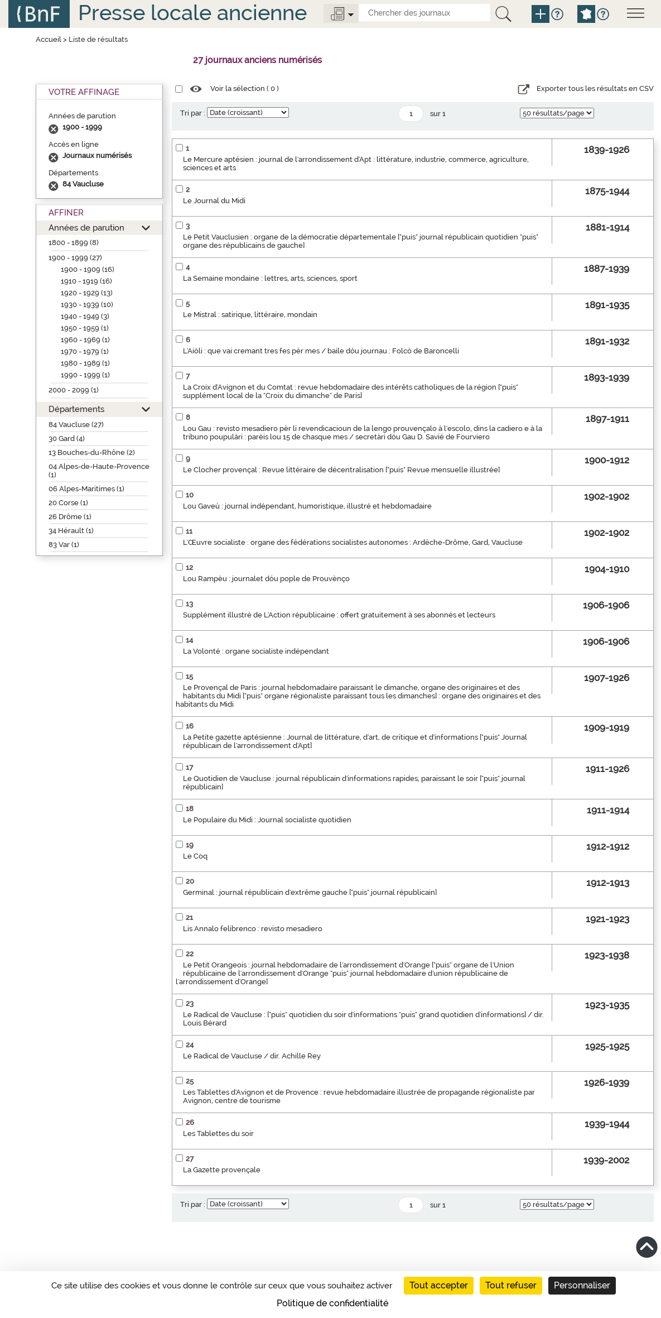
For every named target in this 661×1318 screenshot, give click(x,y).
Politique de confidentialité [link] (332, 1303)
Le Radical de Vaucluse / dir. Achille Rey (252, 1056)
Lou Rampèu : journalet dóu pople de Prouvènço (266, 578)
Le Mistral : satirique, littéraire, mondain (250, 314)
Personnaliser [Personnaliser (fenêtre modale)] (582, 1285)
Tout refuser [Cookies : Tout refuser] (511, 1285)
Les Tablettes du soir (218, 1133)
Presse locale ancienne (192, 12)
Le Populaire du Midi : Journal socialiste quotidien (267, 820)
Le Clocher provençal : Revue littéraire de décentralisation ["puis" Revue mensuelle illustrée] (341, 470)
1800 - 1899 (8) (74, 242)
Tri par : (192, 113)
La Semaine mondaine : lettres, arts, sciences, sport (270, 278)
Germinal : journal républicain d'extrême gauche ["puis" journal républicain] (310, 892)
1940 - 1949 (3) (85, 316)
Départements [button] (76, 409)
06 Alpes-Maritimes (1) (86, 489)
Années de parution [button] (86, 227)
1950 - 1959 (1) (85, 328)
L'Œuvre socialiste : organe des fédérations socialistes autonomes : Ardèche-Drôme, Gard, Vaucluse (353, 542)
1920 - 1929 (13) (87, 293)
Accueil (48, 39)
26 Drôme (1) (70, 516)
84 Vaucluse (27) (76, 424)
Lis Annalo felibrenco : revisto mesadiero (252, 928)
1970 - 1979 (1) (85, 351)
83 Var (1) (64, 544)
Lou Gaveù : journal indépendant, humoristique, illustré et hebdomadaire (307, 506)
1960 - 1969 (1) (85, 340)
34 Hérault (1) (71, 530)
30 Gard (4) (67, 438)
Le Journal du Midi (214, 200)
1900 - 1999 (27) (75, 257)
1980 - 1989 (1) (85, 363)
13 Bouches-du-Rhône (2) (92, 452)
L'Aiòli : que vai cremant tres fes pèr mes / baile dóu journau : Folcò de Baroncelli (321, 351)
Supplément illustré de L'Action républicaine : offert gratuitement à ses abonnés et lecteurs (339, 615)
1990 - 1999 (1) (85, 375)
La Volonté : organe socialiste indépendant (256, 651)
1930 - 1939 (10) (87, 304)
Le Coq (195, 856)
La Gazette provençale (221, 1170)
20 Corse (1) (68, 503)
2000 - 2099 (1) (74, 390)
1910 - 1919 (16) (86, 281)
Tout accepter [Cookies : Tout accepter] (438, 1285)
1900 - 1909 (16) (87, 269)
